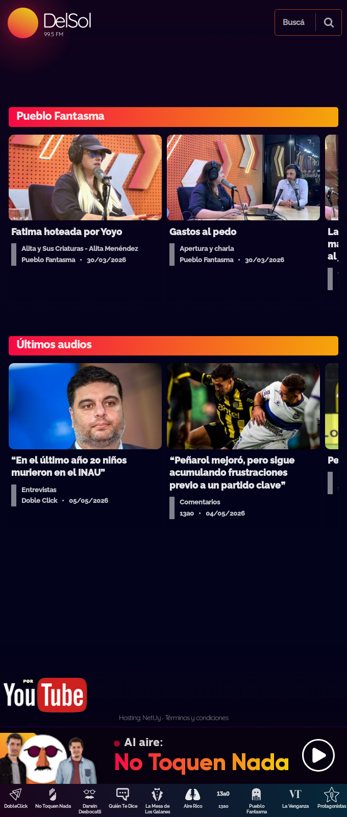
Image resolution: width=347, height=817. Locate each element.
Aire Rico (193, 806)
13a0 (223, 806)
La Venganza (295, 806)
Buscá (293, 22)
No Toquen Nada (53, 806)
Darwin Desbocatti (90, 809)
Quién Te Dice (123, 806)
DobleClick (16, 806)
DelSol (66, 20)
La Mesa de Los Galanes (157, 809)
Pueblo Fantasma (256, 809)
